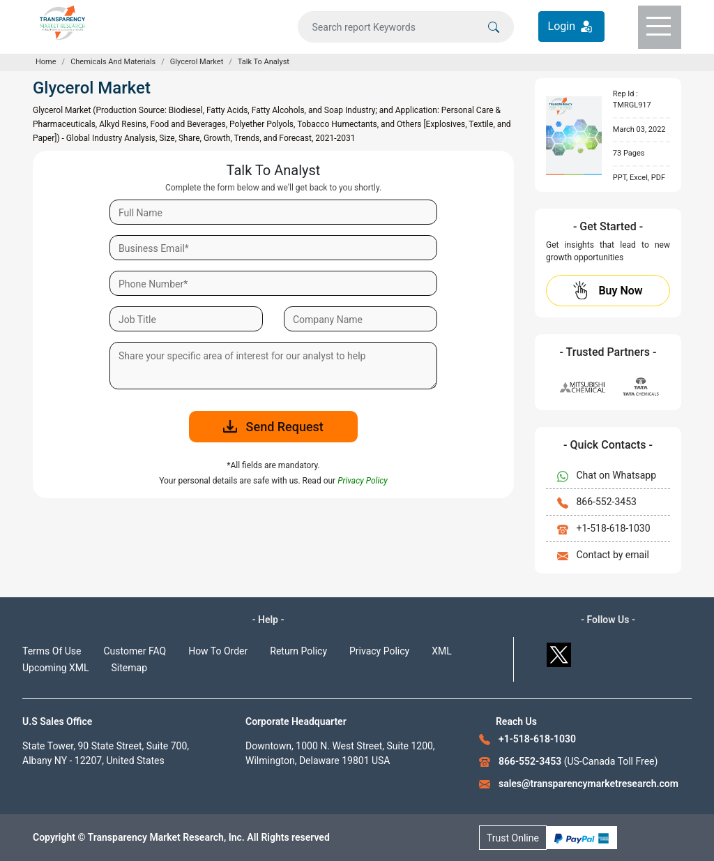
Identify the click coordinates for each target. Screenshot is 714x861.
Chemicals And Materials (112, 61)
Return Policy (298, 651)
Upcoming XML (55, 667)
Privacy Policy (379, 651)
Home (46, 61)
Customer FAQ (135, 651)
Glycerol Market (196, 61)
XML (442, 651)
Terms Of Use (52, 651)
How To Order (218, 651)
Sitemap (129, 667)
